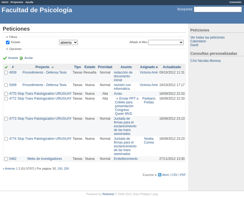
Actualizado (172, 67)
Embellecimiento (126, 159)
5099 (13, 85)
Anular (28, 57)
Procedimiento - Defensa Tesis (45, 72)
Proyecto (42, 67)
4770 (13, 94)
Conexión (235, 2)
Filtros (13, 37)
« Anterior (9, 168)
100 (59, 168)
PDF (183, 174)
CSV (174, 174)
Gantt (194, 45)
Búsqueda (184, 9)
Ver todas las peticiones (207, 37)
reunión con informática (122, 87)
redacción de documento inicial (123, 76)
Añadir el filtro (138, 42)
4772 (13, 98)
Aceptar (13, 57)
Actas (118, 94)
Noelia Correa (149, 140)
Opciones (15, 48)
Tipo (77, 67)
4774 (13, 139)
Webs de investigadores (44, 159)
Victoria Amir (149, 72)
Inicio (5, 2)
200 (66, 168)
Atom (165, 174)
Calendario (198, 41)
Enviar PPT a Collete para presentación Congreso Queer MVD (126, 106)
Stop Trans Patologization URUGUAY (45, 94)
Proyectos (17, 2)
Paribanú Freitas (148, 100)
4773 (13, 118)
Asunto (126, 67)
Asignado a (149, 67)
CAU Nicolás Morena (205, 61)
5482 (13, 159)
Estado (15, 42)
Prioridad (105, 67)
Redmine (108, 194)
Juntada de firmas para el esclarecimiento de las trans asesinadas (125, 126)
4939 (13, 72)
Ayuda (29, 2)
